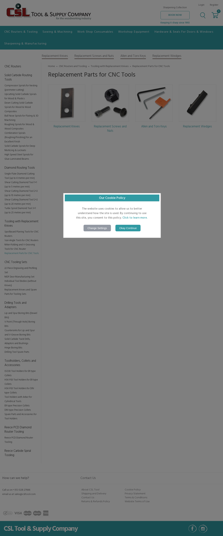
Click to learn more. (134, 218)
